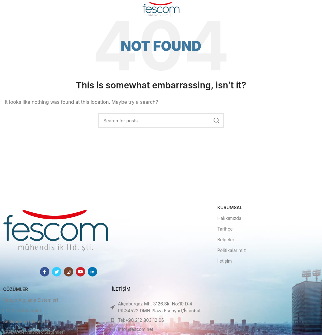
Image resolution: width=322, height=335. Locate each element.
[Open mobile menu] (15, 9)
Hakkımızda (229, 218)
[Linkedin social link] (92, 271)
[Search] (161, 120)
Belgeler (225, 239)
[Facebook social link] (44, 271)
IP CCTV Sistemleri (22, 310)
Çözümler (15, 289)
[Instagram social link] (68, 271)
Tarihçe (225, 229)
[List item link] (160, 307)
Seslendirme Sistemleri (27, 321)
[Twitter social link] (56, 271)
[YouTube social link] (80, 271)
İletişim (224, 261)
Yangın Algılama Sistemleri (30, 300)
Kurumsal (229, 207)
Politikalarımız (231, 250)
